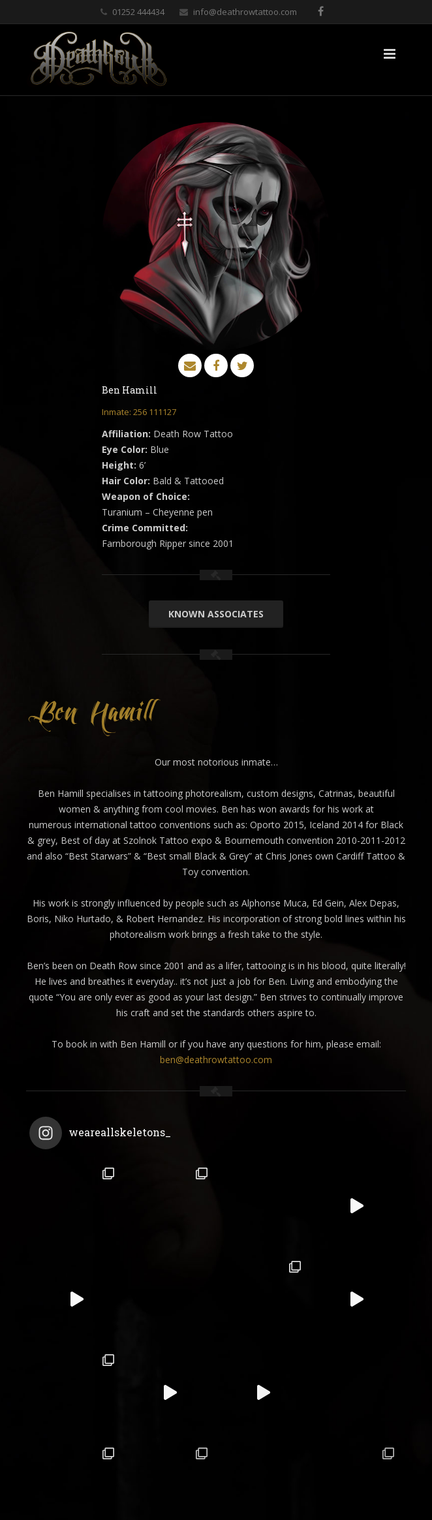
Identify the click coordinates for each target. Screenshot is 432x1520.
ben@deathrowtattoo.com (216, 1059)
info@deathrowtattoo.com (245, 12)
